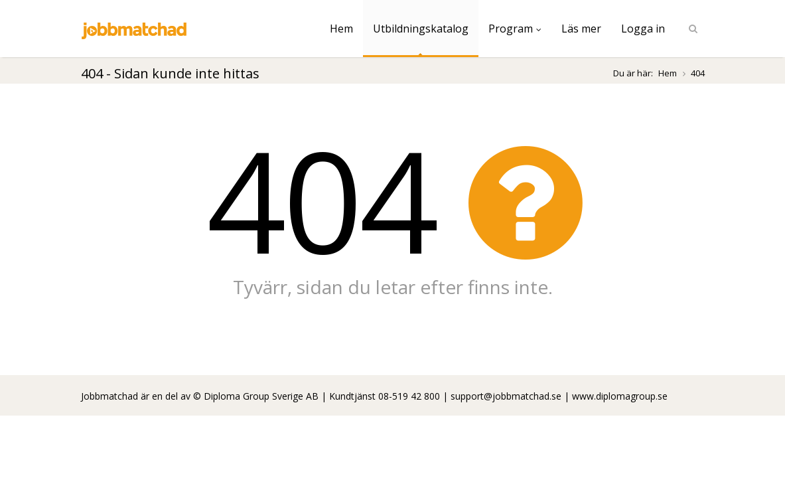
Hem (341, 28)
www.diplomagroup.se (620, 396)
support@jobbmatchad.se (506, 396)
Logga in (643, 28)
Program (514, 28)
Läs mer (581, 28)
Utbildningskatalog (420, 28)
